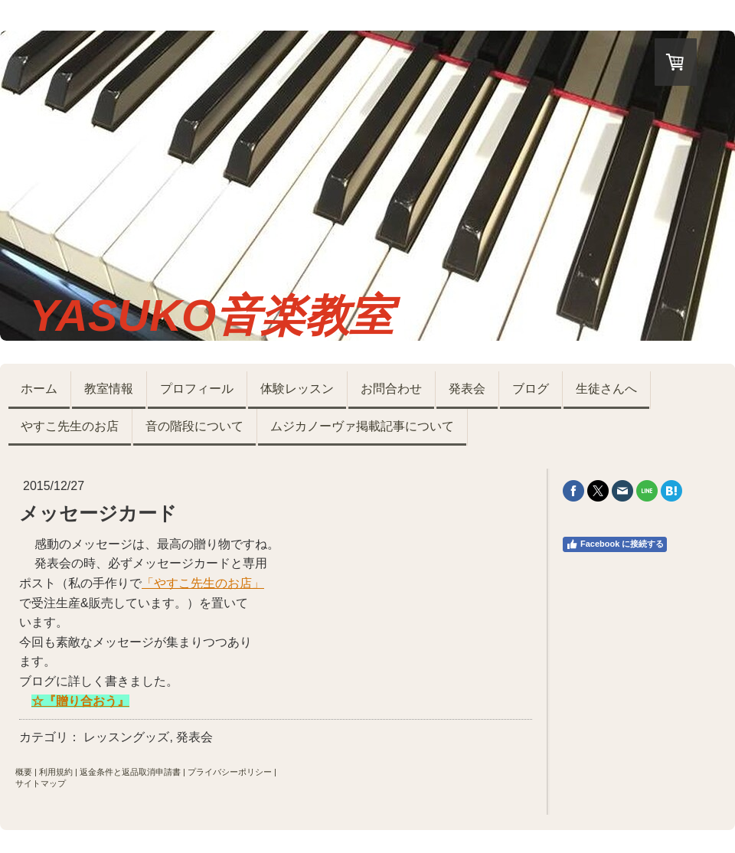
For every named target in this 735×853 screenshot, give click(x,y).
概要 (23, 771)
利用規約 (56, 771)
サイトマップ (40, 783)
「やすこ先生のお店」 (203, 583)
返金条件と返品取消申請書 (130, 771)
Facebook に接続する (615, 544)
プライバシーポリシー (230, 771)
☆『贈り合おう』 (80, 701)
